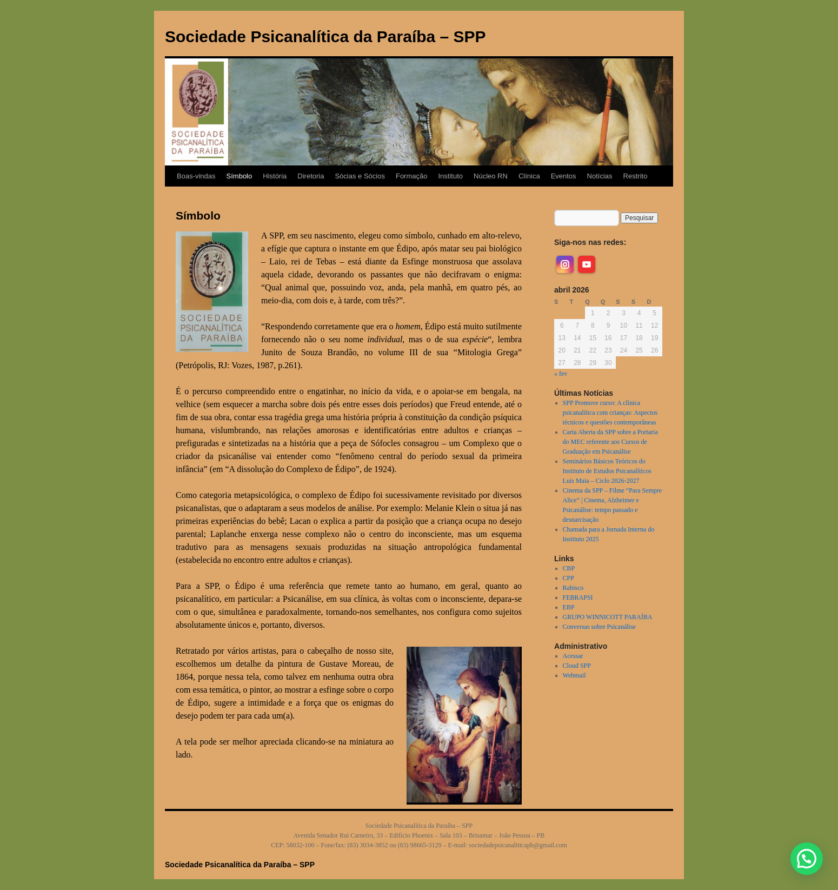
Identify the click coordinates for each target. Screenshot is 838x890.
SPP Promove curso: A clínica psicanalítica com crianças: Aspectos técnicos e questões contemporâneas (610, 412)
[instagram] (565, 264)
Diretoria (310, 176)
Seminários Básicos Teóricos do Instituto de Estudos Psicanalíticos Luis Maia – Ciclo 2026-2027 (607, 470)
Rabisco (573, 588)
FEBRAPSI (578, 597)
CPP (568, 578)
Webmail (574, 675)
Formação (412, 176)
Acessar (573, 656)
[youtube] (586, 264)
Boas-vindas (196, 176)
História (275, 176)
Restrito (635, 176)
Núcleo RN (491, 176)
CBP (569, 568)
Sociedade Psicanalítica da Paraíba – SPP (325, 36)
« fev (560, 373)
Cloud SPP (577, 665)
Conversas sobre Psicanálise (599, 626)
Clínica (529, 176)
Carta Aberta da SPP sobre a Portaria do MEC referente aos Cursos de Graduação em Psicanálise (610, 441)
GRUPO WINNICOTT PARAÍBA (608, 617)
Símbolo (239, 176)
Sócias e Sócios (360, 176)
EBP (569, 607)
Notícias (600, 176)
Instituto (450, 176)
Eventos (563, 176)
